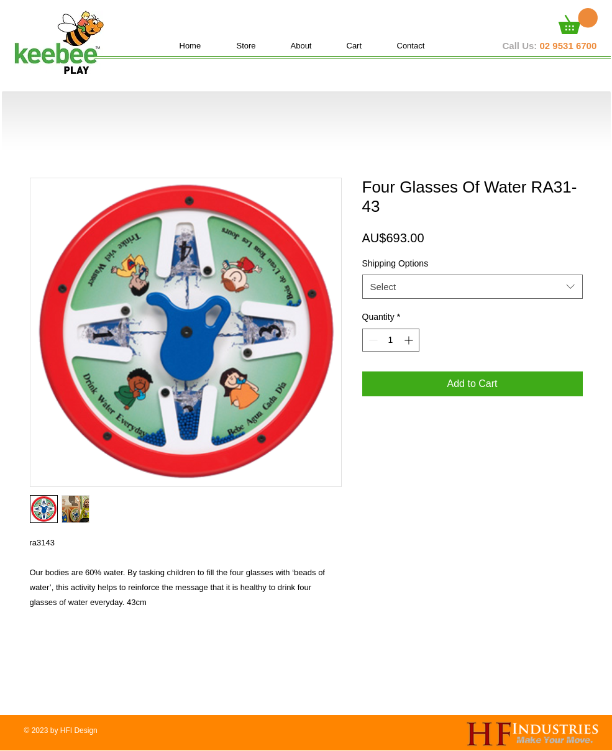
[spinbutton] (391, 340)
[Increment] (410, 340)
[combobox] (472, 287)
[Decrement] (372, 340)
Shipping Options (395, 263)
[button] (578, 21)
